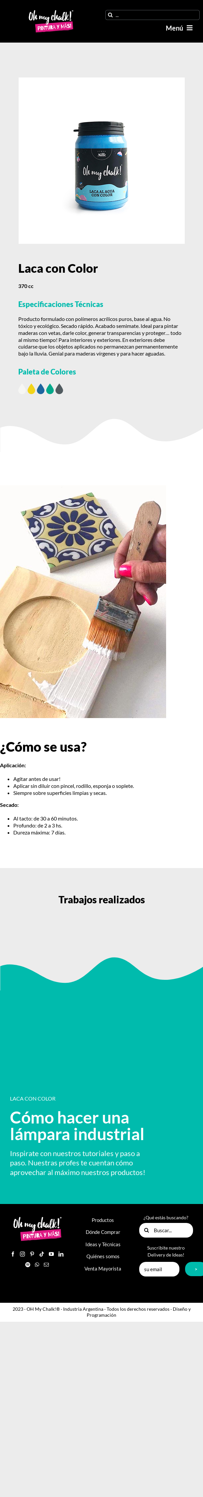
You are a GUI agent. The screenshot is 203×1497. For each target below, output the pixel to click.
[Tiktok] (41, 1254)
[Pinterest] (32, 1254)
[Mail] (46, 1264)
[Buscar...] (166, 1230)
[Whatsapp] (37, 1264)
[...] (152, 15)
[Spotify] (27, 1264)
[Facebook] (12, 1254)
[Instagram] (22, 1254)
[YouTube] (51, 1254)
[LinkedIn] (60, 1254)
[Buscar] (110, 15)
